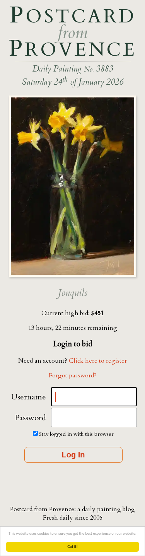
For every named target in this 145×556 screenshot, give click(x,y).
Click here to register (98, 360)
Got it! (72, 546)
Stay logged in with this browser (76, 434)
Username (28, 397)
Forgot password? (73, 375)
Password (30, 418)
